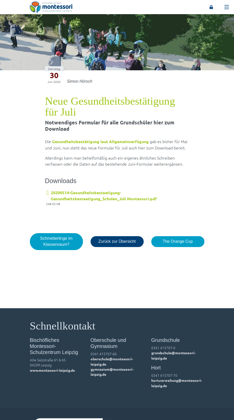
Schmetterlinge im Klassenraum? (56, 241)
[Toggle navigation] (226, 7)
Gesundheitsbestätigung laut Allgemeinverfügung (100, 141)
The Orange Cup (178, 241)
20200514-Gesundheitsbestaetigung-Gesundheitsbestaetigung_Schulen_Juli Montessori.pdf (104, 195)
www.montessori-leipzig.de (52, 370)
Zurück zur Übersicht (117, 241)
